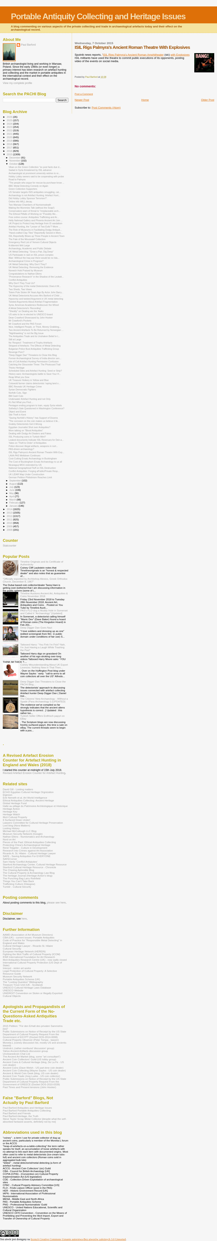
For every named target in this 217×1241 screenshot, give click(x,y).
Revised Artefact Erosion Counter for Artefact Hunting (34, 773)
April (12, 496)
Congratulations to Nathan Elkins (25, 273)
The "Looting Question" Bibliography (23, 982)
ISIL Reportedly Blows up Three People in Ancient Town (36, 236)
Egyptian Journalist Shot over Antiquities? (29, 427)
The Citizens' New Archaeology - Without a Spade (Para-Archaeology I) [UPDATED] (44, 700)
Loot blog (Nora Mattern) (16, 825)
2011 (10, 519)
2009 (10, 526)
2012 (10, 516)
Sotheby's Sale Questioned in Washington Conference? (36, 408)
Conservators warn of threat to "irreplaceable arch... (34, 211)
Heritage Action (11, 808)
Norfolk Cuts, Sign (18, 392)
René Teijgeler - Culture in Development (25, 847)
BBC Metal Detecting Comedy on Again (28, 186)
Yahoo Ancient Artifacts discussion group (25, 1051)
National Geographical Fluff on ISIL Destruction (32, 468)
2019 (10, 140)
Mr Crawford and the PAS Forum (25, 324)
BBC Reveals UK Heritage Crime (25, 386)
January (14, 506)
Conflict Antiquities (18, 280)
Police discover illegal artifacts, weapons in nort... (33, 446)
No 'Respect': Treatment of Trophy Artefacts (30, 342)
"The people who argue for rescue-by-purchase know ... (36, 182)
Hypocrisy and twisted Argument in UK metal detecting (36, 298)
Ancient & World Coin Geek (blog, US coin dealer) (30, 1073)
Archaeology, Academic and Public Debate (30, 248)
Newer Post (82, 100)
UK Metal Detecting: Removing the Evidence (31, 267)
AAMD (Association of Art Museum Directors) (28, 934)
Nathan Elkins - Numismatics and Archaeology (28, 836)
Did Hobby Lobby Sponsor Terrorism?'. (28, 198)
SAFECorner (10, 858)
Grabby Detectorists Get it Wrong (25, 424)
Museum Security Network (17, 976)
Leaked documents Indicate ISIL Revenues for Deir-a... (36, 440)
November (15, 160)
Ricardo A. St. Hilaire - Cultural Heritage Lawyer (29, 853)
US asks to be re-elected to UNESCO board (31, 314)
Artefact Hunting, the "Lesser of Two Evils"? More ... (35, 226)
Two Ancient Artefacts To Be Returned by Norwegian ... (36, 330)
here (24, 918)
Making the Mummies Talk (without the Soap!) (31, 207)
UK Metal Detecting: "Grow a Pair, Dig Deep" (31, 251)
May (12, 493)
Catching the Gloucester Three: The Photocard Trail (34, 364)
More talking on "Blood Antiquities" (26, 430)
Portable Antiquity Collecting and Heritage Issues (98, 16)
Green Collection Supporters (23, 189)
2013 (10, 512)
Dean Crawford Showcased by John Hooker (31, 317)
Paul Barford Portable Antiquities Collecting (27, 1110)
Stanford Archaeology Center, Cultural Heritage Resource (35, 864)
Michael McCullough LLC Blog (19, 831)
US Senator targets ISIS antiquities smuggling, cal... (35, 192)
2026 (10, 116)
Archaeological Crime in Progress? (26, 261)
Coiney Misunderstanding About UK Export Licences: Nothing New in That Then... (44, 666)
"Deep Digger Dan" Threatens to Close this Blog (33, 355)
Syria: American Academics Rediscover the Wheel (34, 305)
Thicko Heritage (16, 367)
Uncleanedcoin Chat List (16, 1053)
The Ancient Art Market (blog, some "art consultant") (31, 1056)
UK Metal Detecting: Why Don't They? (28, 264)
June (12, 490)
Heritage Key (10, 811)
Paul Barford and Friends (17, 1113)
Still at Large (15, 339)
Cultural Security (12, 948)
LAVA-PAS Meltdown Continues (24, 455)
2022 (10, 130)
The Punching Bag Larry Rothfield (21, 878)
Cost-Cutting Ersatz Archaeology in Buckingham (33, 458)
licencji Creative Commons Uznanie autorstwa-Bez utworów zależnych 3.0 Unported (78, 1239)
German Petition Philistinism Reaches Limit (30, 477)
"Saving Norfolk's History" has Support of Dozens (33, 418)
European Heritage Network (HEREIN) (24, 951)
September (15, 480)
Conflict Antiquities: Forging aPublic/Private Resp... (34, 471)
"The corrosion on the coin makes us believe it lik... (34, 421)
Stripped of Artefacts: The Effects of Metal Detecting (34, 345)
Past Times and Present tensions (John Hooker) (29, 1087)
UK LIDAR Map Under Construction (26, 474)
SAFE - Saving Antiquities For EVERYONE (27, 856)
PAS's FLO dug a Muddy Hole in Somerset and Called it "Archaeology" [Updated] (44, 612)
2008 (10, 529)
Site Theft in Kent (17, 414)
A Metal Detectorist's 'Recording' (25, 308)
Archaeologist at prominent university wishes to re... (34, 173)
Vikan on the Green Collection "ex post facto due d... (35, 167)
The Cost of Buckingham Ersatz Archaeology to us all (35, 461)
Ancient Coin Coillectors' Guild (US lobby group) (29, 1059)
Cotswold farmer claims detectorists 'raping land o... (34, 383)
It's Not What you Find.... (21, 402)
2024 (10, 123)
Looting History (11, 828)
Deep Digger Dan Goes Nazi (36, 627)
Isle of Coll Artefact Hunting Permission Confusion (33, 361)
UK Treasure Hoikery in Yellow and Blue (29, 380)
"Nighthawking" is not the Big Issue (26, 333)
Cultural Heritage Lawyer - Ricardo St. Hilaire (28, 945)
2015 (10, 154)
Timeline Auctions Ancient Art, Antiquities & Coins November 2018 (44, 594)
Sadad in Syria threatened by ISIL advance (30, 170)
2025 (10, 120)
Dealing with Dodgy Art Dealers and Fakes (30, 433)
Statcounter (9, 545)
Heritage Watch (11, 814)
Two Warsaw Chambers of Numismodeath (30, 204)
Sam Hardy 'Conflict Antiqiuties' (20, 861)
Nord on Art (9, 839)
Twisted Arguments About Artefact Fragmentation (33, 301)
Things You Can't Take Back (18, 881)
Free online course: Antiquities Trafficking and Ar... (34, 217)
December (15, 157)
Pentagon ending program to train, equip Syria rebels (35, 405)
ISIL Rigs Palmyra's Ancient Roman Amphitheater (133, 54)
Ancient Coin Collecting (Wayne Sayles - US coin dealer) (34, 1070)
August (13, 483)
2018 (10, 144)
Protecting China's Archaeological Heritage (26, 845)
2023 (10, 126)
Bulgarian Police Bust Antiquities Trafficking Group (34, 349)
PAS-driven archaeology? (21, 449)
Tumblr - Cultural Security (17, 886)
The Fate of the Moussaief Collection (27, 239)
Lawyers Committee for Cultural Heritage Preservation (33, 822)
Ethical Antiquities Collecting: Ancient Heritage (28, 800)
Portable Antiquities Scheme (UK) (21, 979)
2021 (10, 133)
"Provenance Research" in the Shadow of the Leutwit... (36, 276)
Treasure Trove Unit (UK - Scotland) (23, 984)
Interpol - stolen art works (17, 968)
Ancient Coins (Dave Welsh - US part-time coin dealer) (33, 1067)
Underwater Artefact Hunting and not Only (30, 399)
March (13, 499)
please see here (56, 902)
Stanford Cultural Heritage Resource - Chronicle (29, 867)
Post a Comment (84, 94)
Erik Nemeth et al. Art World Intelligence (25, 797)
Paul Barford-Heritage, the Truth (20, 1116)
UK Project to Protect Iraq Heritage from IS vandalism (35, 223)
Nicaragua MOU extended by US (25, 465)
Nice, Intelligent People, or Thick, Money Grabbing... (35, 327)
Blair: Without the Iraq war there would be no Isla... (34, 258)
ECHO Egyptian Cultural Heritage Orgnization (28, 792)
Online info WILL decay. (20, 201)
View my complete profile (17, 83)
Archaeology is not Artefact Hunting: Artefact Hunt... (34, 195)
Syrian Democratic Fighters (22, 389)
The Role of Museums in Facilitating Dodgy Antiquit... (35, 229)
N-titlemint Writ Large (19, 245)
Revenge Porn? (16, 352)
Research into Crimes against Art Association (28, 850)
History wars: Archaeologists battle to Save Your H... (35, 374)
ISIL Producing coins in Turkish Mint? (27, 436)
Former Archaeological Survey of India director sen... (35, 358)
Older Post (207, 100)
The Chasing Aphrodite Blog (18, 870)
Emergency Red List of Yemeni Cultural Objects (32, 242)
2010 (10, 522)
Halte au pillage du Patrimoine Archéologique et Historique (35, 806)
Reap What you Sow (19, 377)
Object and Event (17, 411)
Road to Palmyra (17, 179)
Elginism (7, 794)
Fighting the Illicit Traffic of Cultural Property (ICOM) (31, 954)
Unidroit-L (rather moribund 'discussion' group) (28, 1048)
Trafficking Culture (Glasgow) (19, 884)
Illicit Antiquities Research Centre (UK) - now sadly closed (35, 959)
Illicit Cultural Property (15, 817)
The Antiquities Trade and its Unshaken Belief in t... (34, 336)
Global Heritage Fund (15, 803)
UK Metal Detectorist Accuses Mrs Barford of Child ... (35, 295)
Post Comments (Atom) (106, 107)
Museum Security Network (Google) (23, 833)
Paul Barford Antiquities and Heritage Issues (27, 1107)
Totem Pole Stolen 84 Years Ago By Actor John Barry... (36, 292)
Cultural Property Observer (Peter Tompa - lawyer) (31, 1039)
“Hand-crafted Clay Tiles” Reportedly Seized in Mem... (36, 232)
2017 (10, 147)
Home (145, 100)
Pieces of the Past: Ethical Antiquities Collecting (29, 842)
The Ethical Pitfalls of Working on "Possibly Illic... (33, 214)
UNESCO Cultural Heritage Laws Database (27, 987)
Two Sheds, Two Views (20, 289)
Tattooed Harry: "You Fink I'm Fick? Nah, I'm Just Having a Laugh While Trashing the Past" (42, 647)
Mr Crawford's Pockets (20, 320)
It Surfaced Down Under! (16, 819)
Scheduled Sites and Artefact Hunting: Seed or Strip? (35, 370)
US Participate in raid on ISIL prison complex (31, 255)
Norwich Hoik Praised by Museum (26, 270)
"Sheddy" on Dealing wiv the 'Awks (26, 311)
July (11, 487)
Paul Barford (28, 44)
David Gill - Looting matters (18, 789)
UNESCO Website (13, 990)
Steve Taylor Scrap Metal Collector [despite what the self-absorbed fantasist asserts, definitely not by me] (34, 1120)
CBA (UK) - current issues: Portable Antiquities (28, 937)
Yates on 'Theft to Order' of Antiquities (27, 443)
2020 (10, 137)
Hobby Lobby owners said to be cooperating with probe (36, 176)
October (14, 164)
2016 (10, 150)
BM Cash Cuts (16, 396)
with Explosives (180, 54)
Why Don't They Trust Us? (22, 283)
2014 (10, 509)
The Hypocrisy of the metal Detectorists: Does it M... (35, 286)
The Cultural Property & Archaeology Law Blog (29, 872)
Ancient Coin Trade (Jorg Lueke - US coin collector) (31, 1076)
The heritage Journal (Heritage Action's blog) (27, 875)
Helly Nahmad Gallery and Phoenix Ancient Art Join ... (36, 220)
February (14, 502)
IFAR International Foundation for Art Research (29, 957)
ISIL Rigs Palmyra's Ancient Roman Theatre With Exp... (36, 452)
